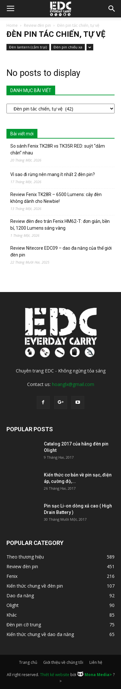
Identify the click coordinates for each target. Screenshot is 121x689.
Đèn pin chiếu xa (68, 47)
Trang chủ (28, 662)
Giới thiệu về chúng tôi (63, 662)
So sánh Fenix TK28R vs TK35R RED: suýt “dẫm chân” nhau (57, 149)
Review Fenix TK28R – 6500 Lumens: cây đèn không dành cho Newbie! (56, 198)
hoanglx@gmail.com (73, 384)
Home (12, 25)
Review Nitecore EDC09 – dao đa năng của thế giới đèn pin (61, 251)
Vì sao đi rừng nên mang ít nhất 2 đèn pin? (52, 174)
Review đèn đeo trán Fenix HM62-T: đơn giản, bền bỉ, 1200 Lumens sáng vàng (60, 225)
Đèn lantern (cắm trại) (28, 47)
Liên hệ (95, 662)
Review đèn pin (37, 25)
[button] (112, 8)
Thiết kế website (54, 674)
